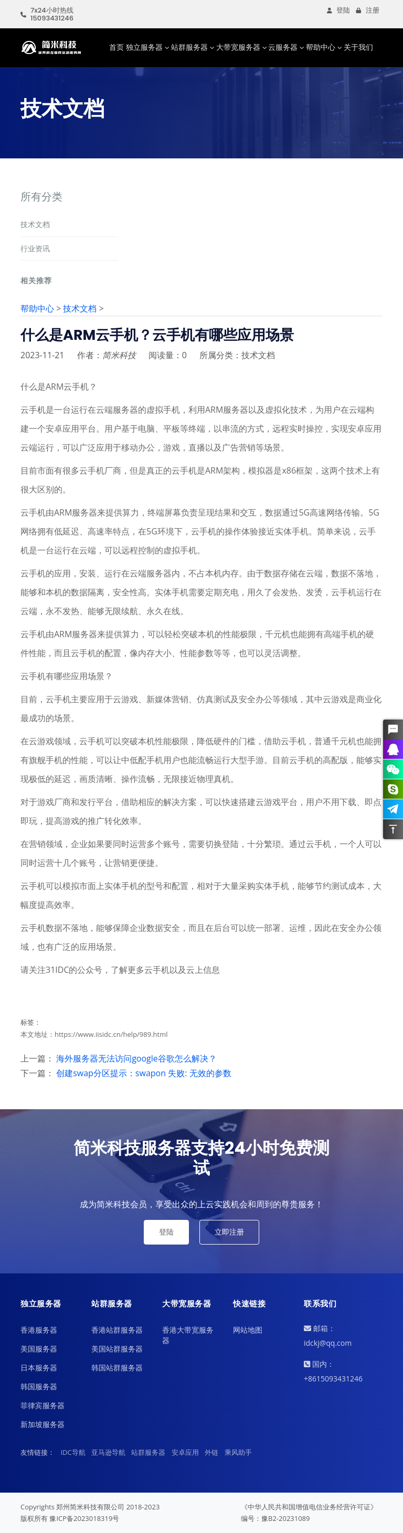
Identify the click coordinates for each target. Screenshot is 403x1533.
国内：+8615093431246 (333, 1371)
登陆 (338, 10)
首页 (116, 47)
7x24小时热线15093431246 (46, 14)
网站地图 (247, 1330)
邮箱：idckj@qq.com (328, 1335)
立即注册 (229, 1232)
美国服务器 (38, 1349)
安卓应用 (185, 1452)
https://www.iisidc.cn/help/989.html (111, 1034)
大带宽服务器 (238, 47)
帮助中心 (320, 47)
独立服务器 (144, 47)
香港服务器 (38, 1330)
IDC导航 (72, 1452)
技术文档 (35, 224)
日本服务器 (38, 1368)
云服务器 (283, 47)
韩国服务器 (38, 1386)
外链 (211, 1452)
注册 (367, 10)
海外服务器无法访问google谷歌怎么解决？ (136, 1058)
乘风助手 (238, 1452)
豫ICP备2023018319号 (84, 1518)
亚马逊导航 (108, 1452)
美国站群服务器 (117, 1349)
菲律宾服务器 (42, 1405)
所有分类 (41, 196)
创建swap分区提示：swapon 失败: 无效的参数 (143, 1073)
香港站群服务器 (117, 1330)
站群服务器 (189, 47)
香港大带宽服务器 (188, 1335)
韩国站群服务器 (117, 1368)
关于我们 (358, 47)
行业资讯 (35, 248)
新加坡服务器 (42, 1424)
